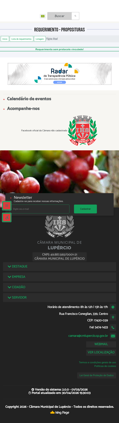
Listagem (40, 38)
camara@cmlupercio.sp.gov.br (88, 335)
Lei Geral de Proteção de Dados (97, 375)
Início (4, 38)
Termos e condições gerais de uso (97, 362)
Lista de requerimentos (21, 38)
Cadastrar (85, 208)
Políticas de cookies (105, 366)
